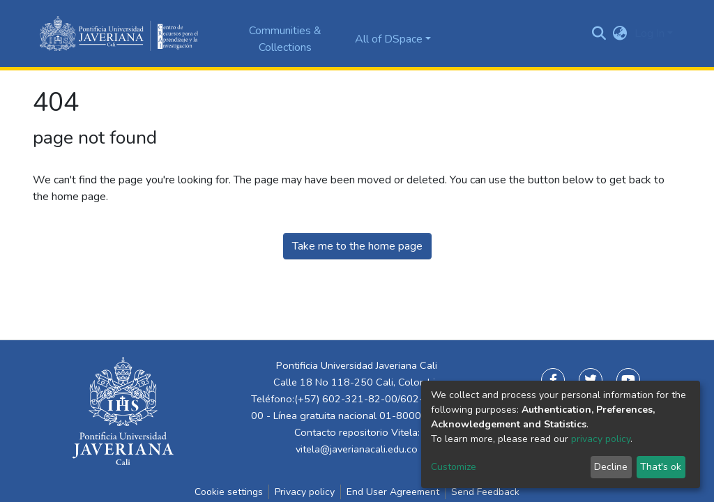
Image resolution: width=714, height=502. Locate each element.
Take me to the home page (357, 246)
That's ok (660, 466)
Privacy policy (305, 492)
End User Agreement (393, 492)
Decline (611, 466)
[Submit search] (599, 33)
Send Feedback (485, 492)
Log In (649, 33)
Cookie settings (229, 492)
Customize (453, 466)
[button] (620, 33)
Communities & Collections (285, 39)
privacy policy (600, 439)
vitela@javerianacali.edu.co (357, 449)
